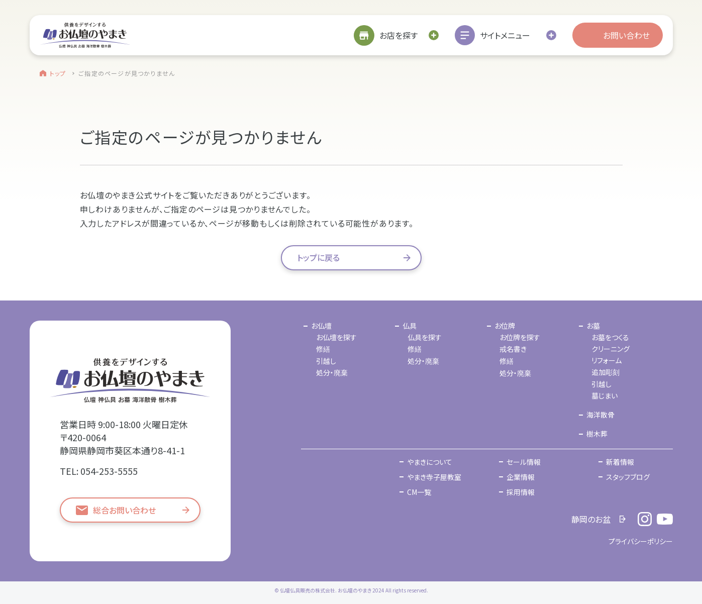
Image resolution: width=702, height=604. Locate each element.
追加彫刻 (605, 372)
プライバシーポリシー (641, 541)
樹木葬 (597, 434)
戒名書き (513, 349)
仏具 (410, 326)
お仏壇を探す (336, 337)
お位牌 (504, 326)
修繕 (323, 349)
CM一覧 (419, 492)
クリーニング (610, 349)
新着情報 (620, 462)
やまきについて (429, 462)
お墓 (593, 326)
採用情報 (521, 492)
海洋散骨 (600, 415)
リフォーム (606, 360)
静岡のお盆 (591, 519)
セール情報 (524, 462)
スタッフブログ (628, 477)
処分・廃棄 (332, 372)
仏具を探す (425, 337)
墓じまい (604, 395)
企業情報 (521, 477)
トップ (58, 73)
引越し (326, 361)
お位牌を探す (519, 337)
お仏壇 (321, 326)
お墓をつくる (610, 337)
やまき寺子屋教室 (434, 477)
